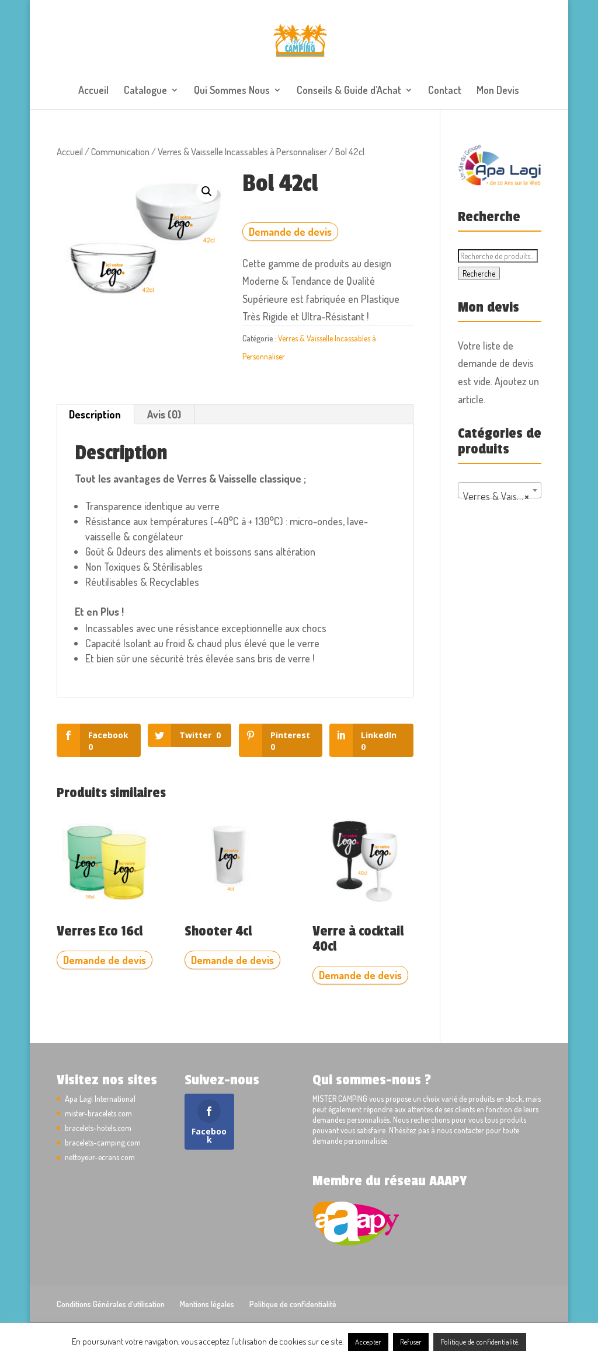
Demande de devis (290, 231)
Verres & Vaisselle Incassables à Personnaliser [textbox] (502, 496)
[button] (206, 191)
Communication (120, 151)
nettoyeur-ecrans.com (100, 1157)
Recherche (479, 273)
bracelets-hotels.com (98, 1128)
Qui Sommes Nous (232, 91)
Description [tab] (95, 414)
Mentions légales (207, 1304)
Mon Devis (498, 91)
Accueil (93, 91)
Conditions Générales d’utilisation (111, 1304)
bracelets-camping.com (103, 1142)
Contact (444, 91)
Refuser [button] (411, 1341)
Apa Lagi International (100, 1099)
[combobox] (499, 490)
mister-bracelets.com (98, 1113)
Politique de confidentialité (292, 1304)
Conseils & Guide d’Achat (349, 91)
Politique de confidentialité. (479, 1341)
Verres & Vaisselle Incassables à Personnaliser (242, 151)
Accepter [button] (368, 1341)
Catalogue (145, 91)
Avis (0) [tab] (164, 414)
